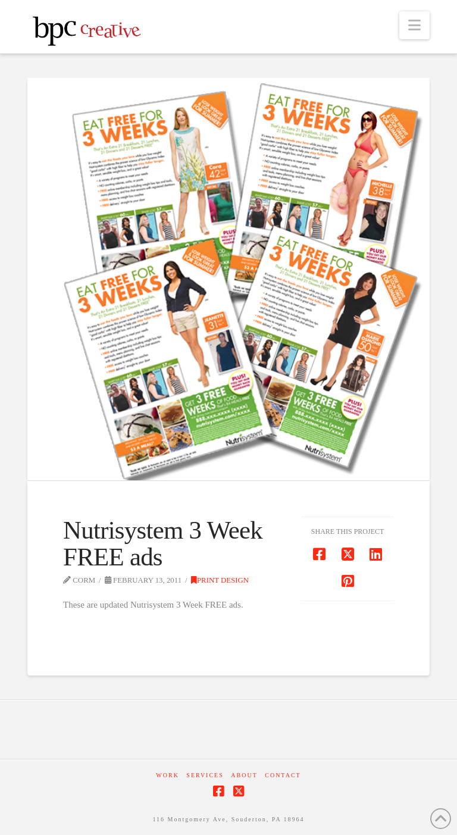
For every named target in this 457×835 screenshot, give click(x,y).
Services (204, 775)
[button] (414, 25)
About (244, 775)
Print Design (220, 580)
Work (167, 775)
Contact (283, 775)
